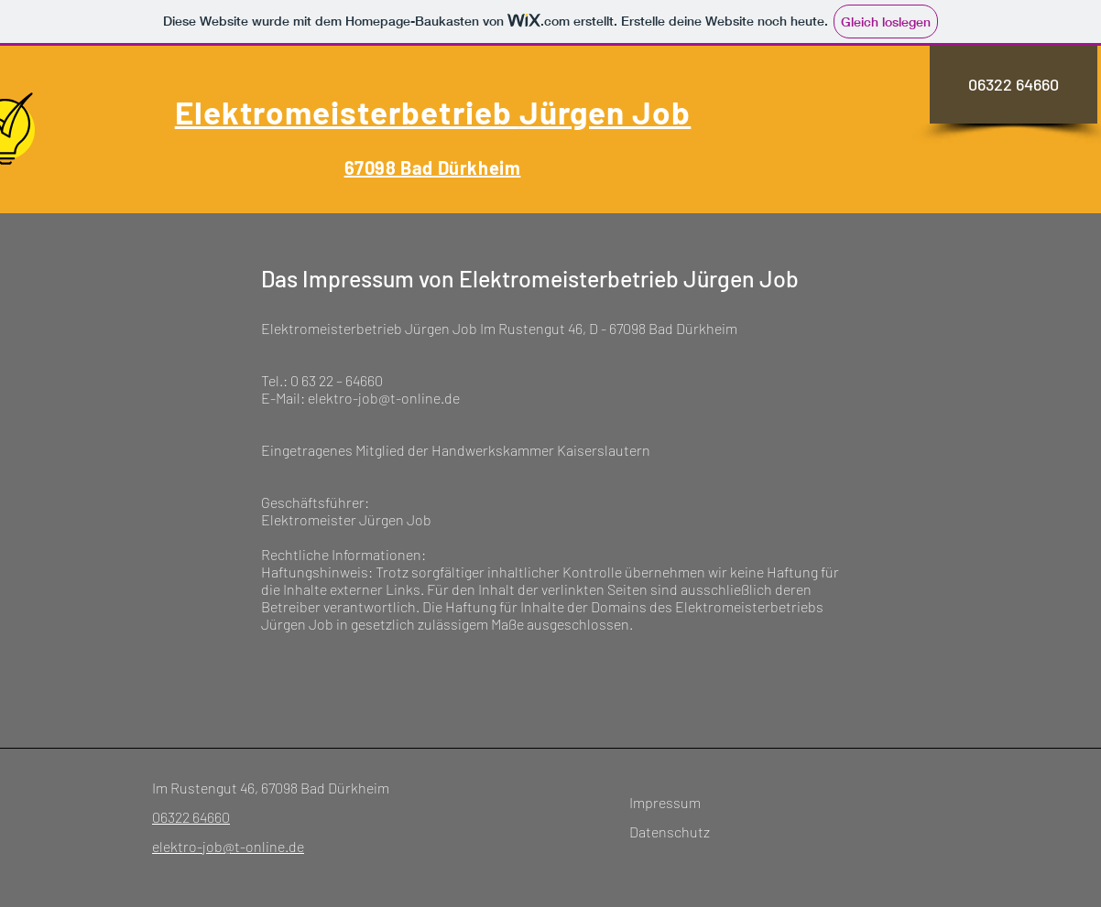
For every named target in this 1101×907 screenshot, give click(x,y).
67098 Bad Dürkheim (432, 167)
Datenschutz (669, 831)
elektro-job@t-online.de (228, 846)
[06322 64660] (1013, 85)
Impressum (665, 802)
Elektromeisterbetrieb (347, 111)
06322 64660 (191, 817)
